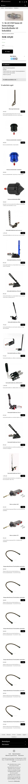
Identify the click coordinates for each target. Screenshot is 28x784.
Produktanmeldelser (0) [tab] (9, 79)
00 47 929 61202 (10, 759)
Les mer (17, 777)
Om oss (13, 734)
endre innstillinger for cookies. (14, 778)
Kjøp (7, 51)
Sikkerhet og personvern (11, 755)
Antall (3, 45)
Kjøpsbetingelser (16, 753)
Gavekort (19, 734)
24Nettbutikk (17, 781)
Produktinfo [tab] (6, 64)
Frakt (10, 753)
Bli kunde (9, 734)
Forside (2, 8)
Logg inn (24, 734)
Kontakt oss (14, 736)
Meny (3, 5)
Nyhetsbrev (21, 755)
